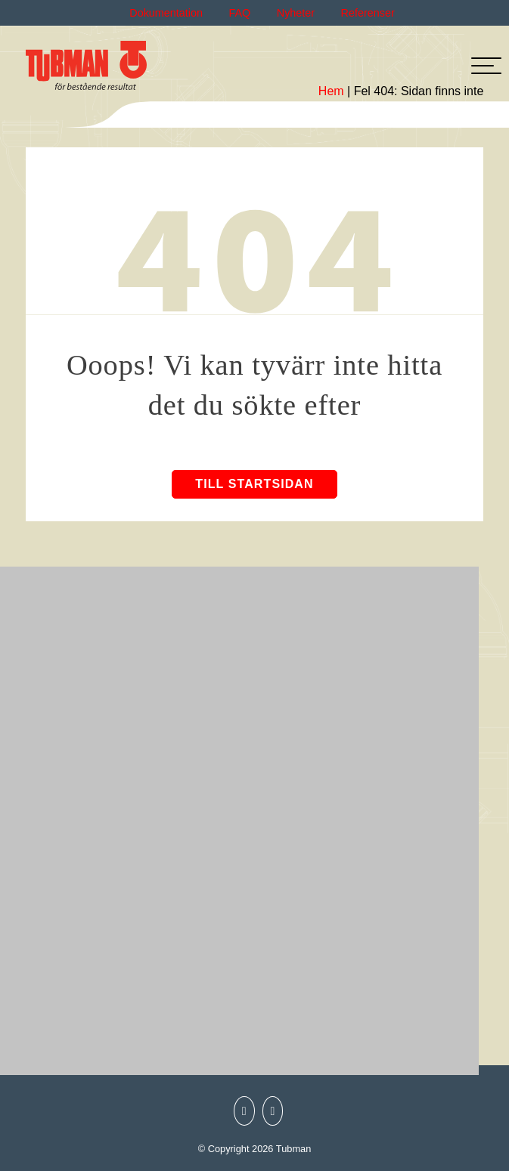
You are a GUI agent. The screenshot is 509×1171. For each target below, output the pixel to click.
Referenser (368, 13)
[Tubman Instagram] (240, 1111)
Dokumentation (166, 13)
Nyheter (296, 13)
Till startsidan (254, 483)
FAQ (239, 13)
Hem (331, 91)
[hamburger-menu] (486, 65)
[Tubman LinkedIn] (269, 1111)
